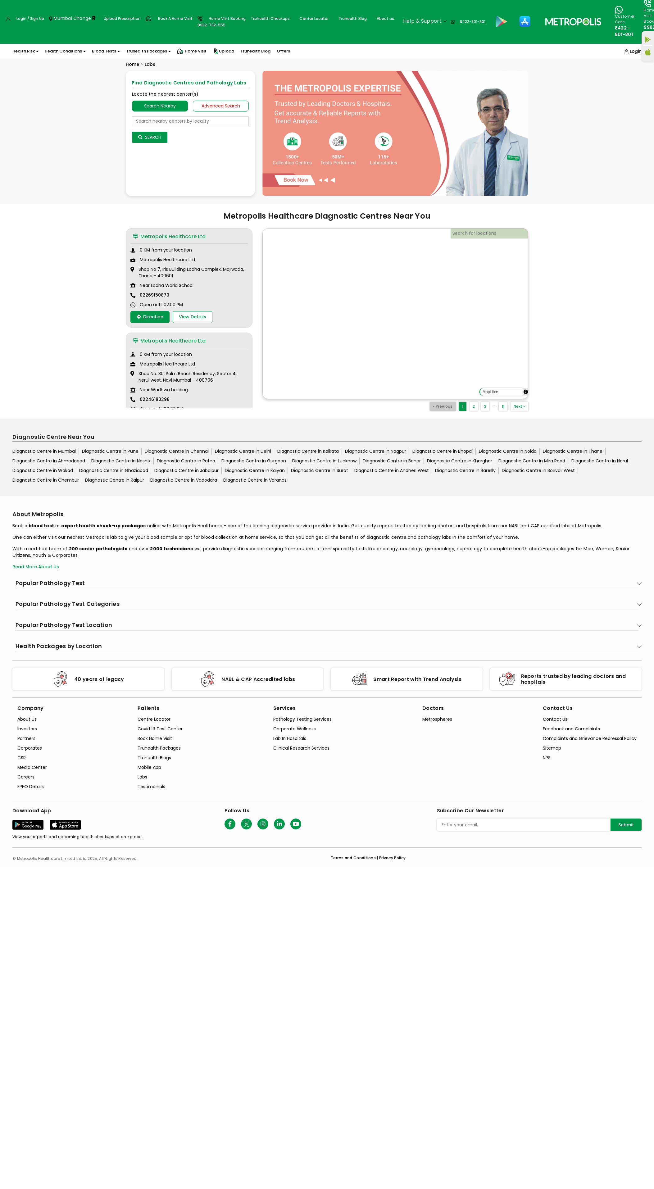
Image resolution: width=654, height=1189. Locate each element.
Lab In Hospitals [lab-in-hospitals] (289, 738)
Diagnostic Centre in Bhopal (442, 451)
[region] (395, 314)
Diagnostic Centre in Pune (110, 451)
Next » (519, 406)
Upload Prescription (122, 18)
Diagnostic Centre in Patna (186, 461)
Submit (626, 825)
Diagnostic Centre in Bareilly (465, 470)
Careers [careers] (25, 777)
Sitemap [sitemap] (552, 748)
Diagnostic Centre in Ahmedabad (48, 461)
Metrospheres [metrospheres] (437, 719)
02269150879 (154, 295)
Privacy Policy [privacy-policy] (392, 857)
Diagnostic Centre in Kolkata (308, 451)
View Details (192, 317)
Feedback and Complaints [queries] (571, 729)
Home (132, 64)
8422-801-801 (472, 21)
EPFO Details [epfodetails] (30, 786)
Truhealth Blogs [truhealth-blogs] (154, 758)
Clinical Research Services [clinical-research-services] (301, 748)
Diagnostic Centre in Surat (319, 470)
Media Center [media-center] (32, 767)
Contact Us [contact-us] (555, 719)
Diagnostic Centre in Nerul (599, 461)
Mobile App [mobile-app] (149, 767)
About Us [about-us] (27, 719)
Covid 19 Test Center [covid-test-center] (160, 729)
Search (149, 137)
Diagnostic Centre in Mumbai (44, 451)
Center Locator (314, 18)
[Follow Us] (230, 824)
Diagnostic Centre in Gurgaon (253, 461)
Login (636, 51)
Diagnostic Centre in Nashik (121, 461)
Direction (150, 317)
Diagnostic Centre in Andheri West (391, 470)
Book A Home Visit (175, 18)
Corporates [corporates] (29, 748)
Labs (150, 64)
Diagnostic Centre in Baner (392, 461)
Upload (223, 51)
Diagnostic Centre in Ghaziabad (113, 470)
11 (503, 406)
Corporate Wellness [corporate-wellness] (294, 729)
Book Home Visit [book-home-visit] (155, 738)
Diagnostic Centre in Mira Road (531, 461)
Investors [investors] (27, 729)
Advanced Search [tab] (221, 106)
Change (82, 18)
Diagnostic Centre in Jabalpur (186, 470)
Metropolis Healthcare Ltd (169, 236)
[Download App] (27, 825)
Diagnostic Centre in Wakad (42, 470)
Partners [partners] (26, 738)
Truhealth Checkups (270, 18)
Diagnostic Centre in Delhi (243, 451)
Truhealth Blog (352, 18)
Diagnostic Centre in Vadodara (183, 480)
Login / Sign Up (30, 18)
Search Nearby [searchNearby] (160, 106)
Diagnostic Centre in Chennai (177, 451)
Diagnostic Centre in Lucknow (324, 461)
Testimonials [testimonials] (151, 786)
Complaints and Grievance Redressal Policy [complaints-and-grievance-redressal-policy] (590, 738)
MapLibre (490, 392)
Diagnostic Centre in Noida (508, 451)
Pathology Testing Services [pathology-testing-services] (302, 719)
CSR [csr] (21, 758)
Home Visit (192, 51)
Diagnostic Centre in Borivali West (538, 470)
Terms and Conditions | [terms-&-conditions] (355, 857)
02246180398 (155, 399)
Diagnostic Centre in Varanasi (255, 480)
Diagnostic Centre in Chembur (45, 480)
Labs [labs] (142, 777)
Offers (283, 51)
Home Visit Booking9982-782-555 (222, 22)
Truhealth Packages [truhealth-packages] (159, 748)
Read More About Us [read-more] (35, 567)
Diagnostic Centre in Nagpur (375, 451)
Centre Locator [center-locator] (154, 719)
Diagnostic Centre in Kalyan (255, 470)
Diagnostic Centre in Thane (572, 451)
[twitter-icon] (246, 824)
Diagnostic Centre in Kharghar (459, 461)
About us (385, 18)
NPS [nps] (547, 758)
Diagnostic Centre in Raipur (114, 480)
